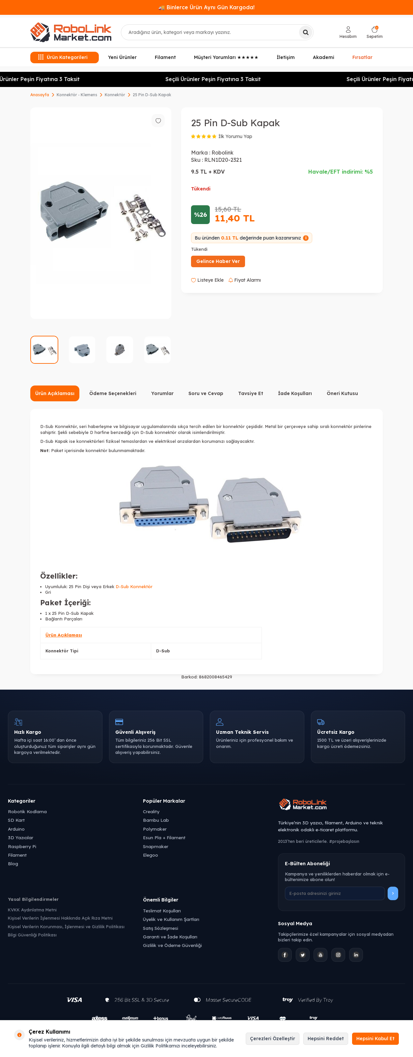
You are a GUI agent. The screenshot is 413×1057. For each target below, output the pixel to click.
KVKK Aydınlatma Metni (32, 909)
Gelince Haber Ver (218, 261)
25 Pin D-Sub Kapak (152, 94)
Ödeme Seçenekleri (112, 393)
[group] (100, 213)
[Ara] (305, 32)
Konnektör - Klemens (77, 94)
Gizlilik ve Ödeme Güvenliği (172, 945)
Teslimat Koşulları (162, 910)
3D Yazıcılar (20, 837)
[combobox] (217, 32)
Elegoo (150, 855)
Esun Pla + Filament (164, 837)
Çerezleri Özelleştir (272, 1039)
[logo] (70, 32)
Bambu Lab (156, 820)
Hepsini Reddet (326, 1039)
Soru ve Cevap (205, 393)
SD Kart (16, 820)
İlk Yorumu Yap (235, 136)
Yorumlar (162, 393)
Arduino (16, 829)
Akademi (323, 57)
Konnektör (115, 94)
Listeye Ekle (207, 280)
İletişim (286, 57)
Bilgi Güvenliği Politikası (32, 934)
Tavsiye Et (250, 393)
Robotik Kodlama (27, 811)
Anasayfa (39, 94)
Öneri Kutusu (342, 393)
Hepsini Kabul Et (375, 1039)
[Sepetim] (375, 32)
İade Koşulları (295, 393)
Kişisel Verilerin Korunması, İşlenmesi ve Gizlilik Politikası (66, 926)
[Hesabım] (348, 32)
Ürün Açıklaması (54, 393)
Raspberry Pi (22, 846)
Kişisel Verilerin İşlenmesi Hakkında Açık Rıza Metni (60, 918)
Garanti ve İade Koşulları (170, 936)
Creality (151, 811)
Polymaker (155, 829)
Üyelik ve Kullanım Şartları (171, 919)
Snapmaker (155, 846)
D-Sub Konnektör (134, 586)
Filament (165, 57)
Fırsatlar (362, 56)
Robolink (222, 152)
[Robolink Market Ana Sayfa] (341, 805)
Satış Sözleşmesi (160, 928)
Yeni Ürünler (122, 57)
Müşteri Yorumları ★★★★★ (226, 57)
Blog (13, 863)
